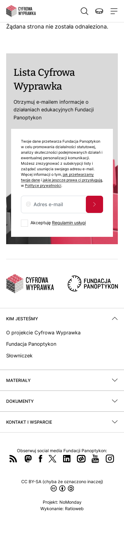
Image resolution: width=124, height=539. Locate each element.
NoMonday (70, 502)
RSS (13, 459)
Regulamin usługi (69, 222)
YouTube (95, 459)
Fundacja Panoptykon (31, 344)
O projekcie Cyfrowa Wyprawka (43, 332)
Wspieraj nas (99, 11)
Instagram (110, 459)
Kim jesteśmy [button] (22, 318)
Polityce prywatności (43, 185)
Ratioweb (74, 508)
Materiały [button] (18, 380)
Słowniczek (19, 355)
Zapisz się (94, 204)
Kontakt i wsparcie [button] (29, 422)
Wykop (81, 459)
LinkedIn (67, 459)
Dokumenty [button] (20, 401)
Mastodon (28, 459)
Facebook (40, 459)
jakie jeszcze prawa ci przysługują (72, 180)
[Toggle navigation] (113, 11)
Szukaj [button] (84, 11)
